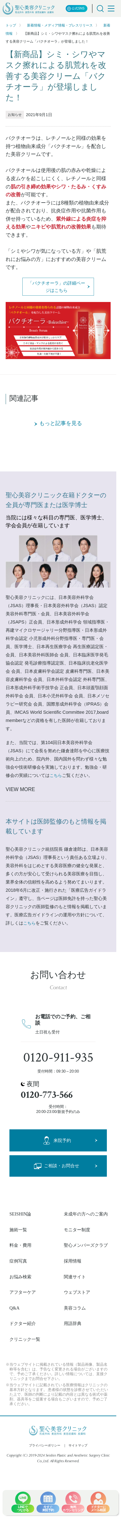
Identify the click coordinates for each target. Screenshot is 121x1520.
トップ (11, 25)
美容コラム (75, 1307)
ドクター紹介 (22, 1323)
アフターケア (22, 1292)
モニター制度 (77, 1229)
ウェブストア (77, 1292)
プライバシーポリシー (44, 1445)
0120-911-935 (58, 1057)
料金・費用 (20, 1245)
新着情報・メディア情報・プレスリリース (60, 25)
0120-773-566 (47, 1094)
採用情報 (72, 1260)
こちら (56, 775)
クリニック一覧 (24, 1339)
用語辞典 (72, 1323)
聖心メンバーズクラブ (86, 1245)
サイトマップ (78, 1445)
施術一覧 (18, 1229)
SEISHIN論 (20, 1213)
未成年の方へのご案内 (86, 1213)
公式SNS (76, 9)
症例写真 (18, 1260)
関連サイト (75, 1276)
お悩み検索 (20, 1276)
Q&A (14, 1307)
